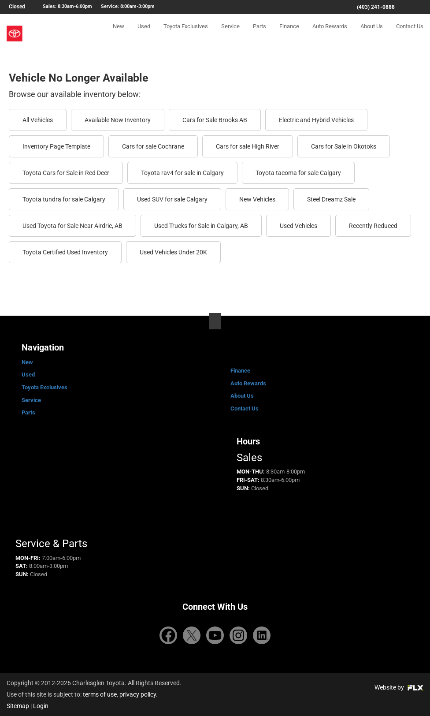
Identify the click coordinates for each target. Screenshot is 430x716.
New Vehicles (257, 199)
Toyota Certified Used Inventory (65, 252)
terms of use (100, 694)
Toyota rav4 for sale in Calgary (182, 172)
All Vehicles (37, 119)
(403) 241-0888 (376, 7)
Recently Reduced (373, 225)
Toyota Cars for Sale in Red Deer (65, 172)
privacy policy (137, 694)
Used (143, 33)
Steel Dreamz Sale (331, 199)
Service (230, 33)
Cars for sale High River (247, 146)
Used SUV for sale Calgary (172, 199)
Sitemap (18, 705)
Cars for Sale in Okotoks (343, 146)
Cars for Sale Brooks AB (214, 119)
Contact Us (409, 33)
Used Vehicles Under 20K (173, 252)
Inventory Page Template (56, 146)
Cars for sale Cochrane (153, 146)
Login (40, 705)
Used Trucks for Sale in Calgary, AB (201, 225)
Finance (289, 33)
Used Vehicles (298, 225)
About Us (371, 33)
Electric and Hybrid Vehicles (316, 119)
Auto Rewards (329, 33)
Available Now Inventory (118, 119)
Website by (398, 687)
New (118, 33)
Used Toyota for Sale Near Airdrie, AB (72, 225)
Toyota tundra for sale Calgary (63, 199)
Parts (259, 33)
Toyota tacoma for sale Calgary (298, 172)
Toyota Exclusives (185, 33)
